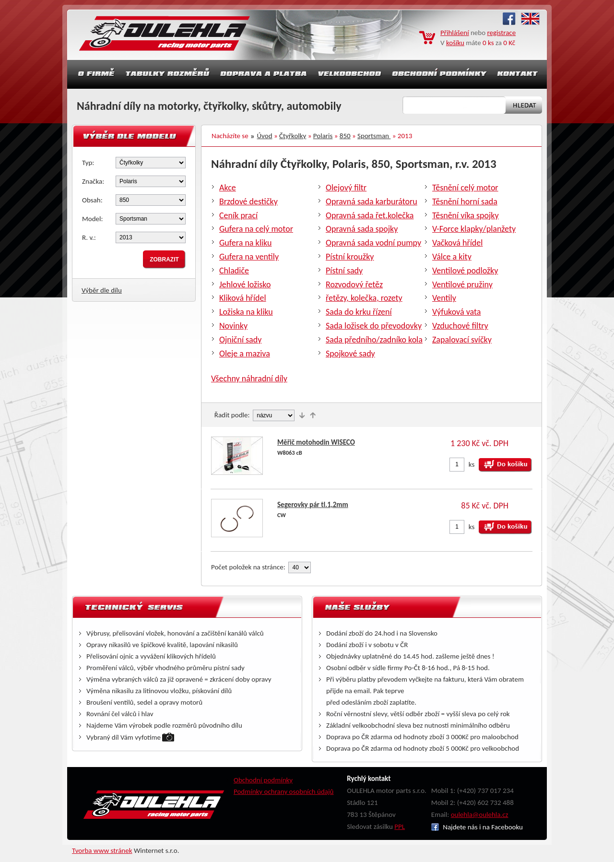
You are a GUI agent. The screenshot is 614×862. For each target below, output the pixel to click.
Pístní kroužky (350, 256)
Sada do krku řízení (359, 312)
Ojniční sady (240, 339)
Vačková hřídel (457, 242)
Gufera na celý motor (256, 229)
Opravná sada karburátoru (371, 201)
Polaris (323, 135)
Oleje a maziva (244, 353)
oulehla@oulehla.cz (479, 814)
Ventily (444, 298)
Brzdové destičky (248, 201)
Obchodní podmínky (263, 780)
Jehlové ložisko (245, 284)
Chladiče (234, 270)
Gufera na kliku (245, 242)
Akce (227, 187)
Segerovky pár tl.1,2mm (312, 504)
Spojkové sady (350, 353)
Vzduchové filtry (460, 325)
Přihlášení (454, 32)
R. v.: (89, 237)
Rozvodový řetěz (354, 284)
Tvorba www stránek (102, 850)
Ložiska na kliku (246, 312)
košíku (455, 42)
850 (345, 135)
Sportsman (373, 135)
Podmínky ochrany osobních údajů (284, 791)
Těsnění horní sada (464, 201)
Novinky (233, 325)
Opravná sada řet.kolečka (369, 215)
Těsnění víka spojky (465, 215)
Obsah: (92, 200)
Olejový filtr (346, 187)
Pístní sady (344, 270)
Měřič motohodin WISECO (316, 442)
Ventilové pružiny (462, 284)
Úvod (264, 135)
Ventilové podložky (465, 270)
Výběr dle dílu (102, 290)
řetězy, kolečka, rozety (364, 298)
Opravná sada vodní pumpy (373, 242)
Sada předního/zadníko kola (374, 339)
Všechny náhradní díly (249, 378)
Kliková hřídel (242, 298)
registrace (501, 32)
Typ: (88, 162)
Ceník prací (238, 215)
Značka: (93, 181)
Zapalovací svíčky (462, 339)
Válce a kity (452, 256)
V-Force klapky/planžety (474, 229)
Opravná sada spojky (362, 229)
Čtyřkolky (292, 135)
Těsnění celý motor (465, 187)
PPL (399, 826)
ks (472, 464)
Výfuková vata (456, 312)
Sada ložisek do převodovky (374, 325)
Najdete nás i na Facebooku (477, 827)
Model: (92, 218)
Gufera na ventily (249, 256)
